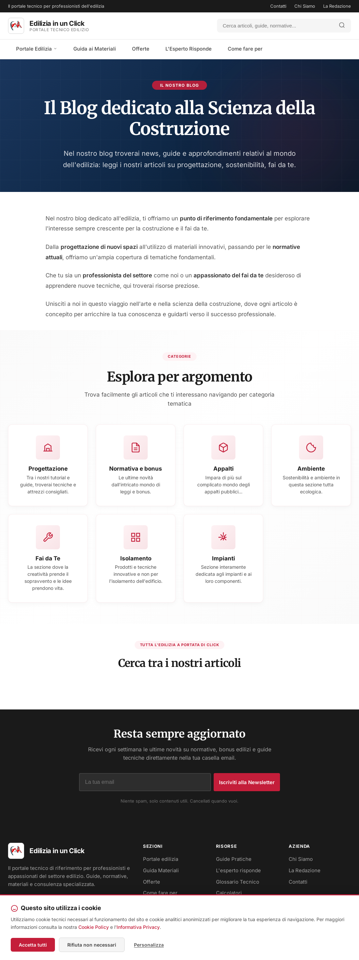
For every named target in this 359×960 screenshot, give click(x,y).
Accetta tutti (33, 945)
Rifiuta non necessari (91, 945)
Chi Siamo (304, 6)
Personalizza (149, 945)
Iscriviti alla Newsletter (247, 782)
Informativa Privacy (138, 927)
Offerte (140, 49)
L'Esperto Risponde (188, 49)
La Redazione (337, 6)
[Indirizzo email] (145, 782)
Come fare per (245, 49)
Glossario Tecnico (237, 882)
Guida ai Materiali (94, 49)
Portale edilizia (160, 859)
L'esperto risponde (238, 870)
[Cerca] (275, 25)
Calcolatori (229, 893)
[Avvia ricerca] (342, 25)
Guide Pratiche (234, 859)
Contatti (278, 6)
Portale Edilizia (36, 49)
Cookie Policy (93, 927)
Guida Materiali (161, 870)
